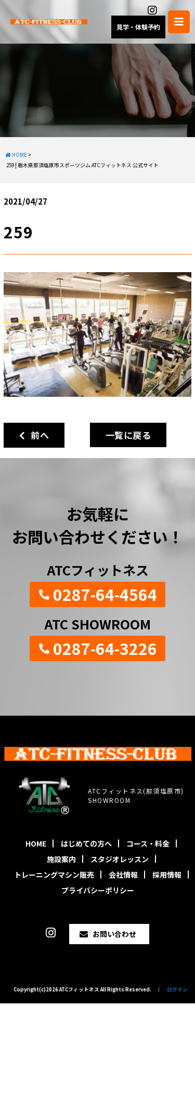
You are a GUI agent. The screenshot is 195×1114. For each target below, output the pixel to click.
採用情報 (166, 874)
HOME (35, 843)
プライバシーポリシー (97, 890)
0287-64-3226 (105, 648)
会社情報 (123, 874)
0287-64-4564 (105, 594)
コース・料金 (148, 843)
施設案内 (61, 859)
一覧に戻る (128, 434)
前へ (34, 434)
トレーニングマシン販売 (54, 874)
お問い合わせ (114, 934)
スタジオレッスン (119, 859)
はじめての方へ (86, 843)
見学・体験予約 (138, 26)
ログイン (177, 989)
